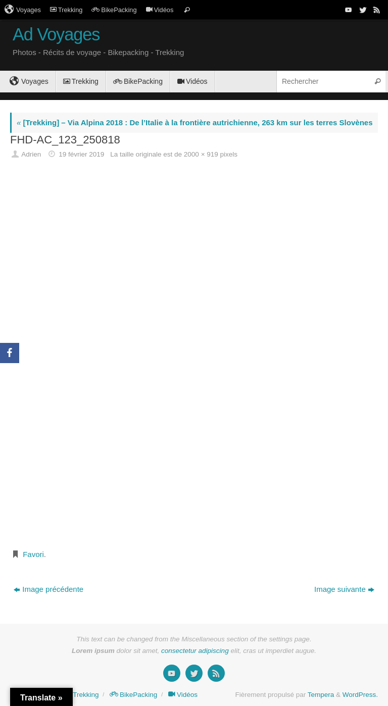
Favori (33, 554)
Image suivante (344, 589)
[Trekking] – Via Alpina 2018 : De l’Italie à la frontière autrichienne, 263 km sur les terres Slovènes (194, 122)
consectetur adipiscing (195, 650)
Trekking (66, 10)
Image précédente (48, 589)
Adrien (31, 154)
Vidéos (160, 10)
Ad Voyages (56, 34)
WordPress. (360, 694)
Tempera (321, 694)
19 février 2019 (81, 154)
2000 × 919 (201, 154)
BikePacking (113, 10)
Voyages (23, 10)
